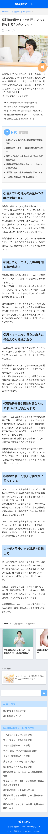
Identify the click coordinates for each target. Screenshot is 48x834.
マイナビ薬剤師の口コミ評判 (16, 745)
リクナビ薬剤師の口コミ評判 (16, 756)
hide (24, 133)
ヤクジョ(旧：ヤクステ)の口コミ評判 (20, 751)
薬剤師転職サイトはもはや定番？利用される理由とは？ (23, 806)
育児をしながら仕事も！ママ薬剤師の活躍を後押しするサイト (23, 783)
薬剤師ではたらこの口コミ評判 (17, 767)
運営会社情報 (13, 827)
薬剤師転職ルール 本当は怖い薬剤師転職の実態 (23, 774)
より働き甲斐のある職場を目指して (21, 177)
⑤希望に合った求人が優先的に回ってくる (24, 172)
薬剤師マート (24, 4)
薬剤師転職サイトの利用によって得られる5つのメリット (23, 797)
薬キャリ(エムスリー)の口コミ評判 (19, 761)
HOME (24, 821)
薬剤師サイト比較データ (24, 623)
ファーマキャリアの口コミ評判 (17, 740)
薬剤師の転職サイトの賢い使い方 (18, 790)
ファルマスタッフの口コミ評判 (17, 735)
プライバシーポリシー (30, 827)
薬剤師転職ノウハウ (12, 716)
